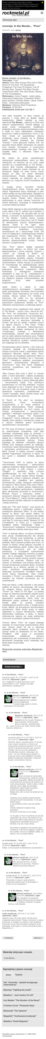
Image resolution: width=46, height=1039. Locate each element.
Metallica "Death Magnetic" (16, 1021)
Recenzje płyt (10, 20)
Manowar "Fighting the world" (17, 990)
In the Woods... (24, 78)
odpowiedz (15, 679)
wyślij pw (24, 695)
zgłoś (23, 679)
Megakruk (19, 716)
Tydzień (18, 975)
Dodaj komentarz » (13, 667)
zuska (4, 914)
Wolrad (18, 30)
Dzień (8, 975)
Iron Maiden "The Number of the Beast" (21, 1000)
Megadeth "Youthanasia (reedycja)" (19, 1016)
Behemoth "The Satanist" (15, 1011)
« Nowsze (8, 938)
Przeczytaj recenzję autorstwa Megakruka (22, 649)
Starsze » (38, 938)
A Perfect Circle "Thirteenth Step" (19, 1006)
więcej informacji (14, 8)
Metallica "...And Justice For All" (18, 995)
